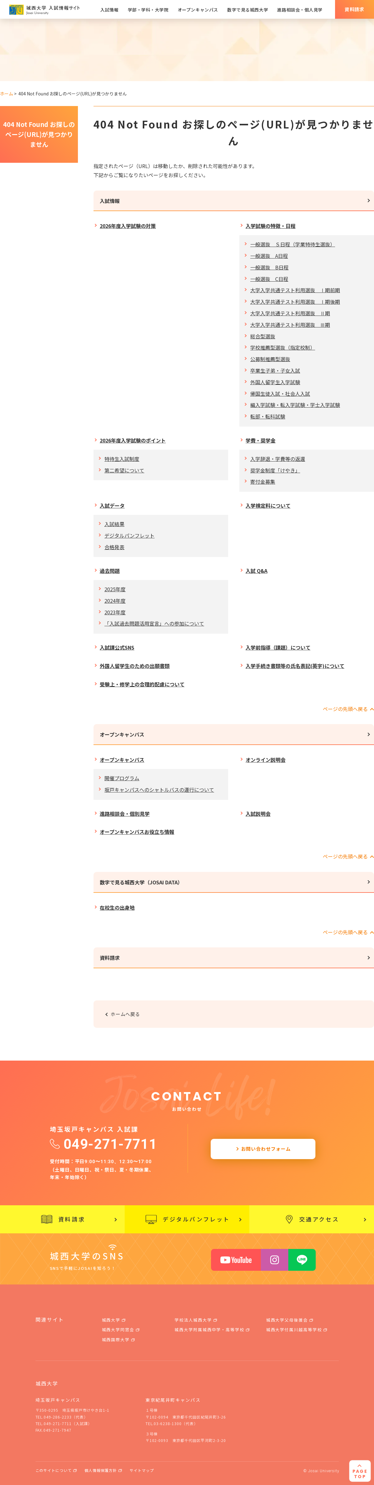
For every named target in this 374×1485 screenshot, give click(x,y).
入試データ (112, 505)
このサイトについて (54, 1470)
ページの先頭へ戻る (345, 709)
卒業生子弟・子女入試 (275, 370)
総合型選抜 (262, 336)
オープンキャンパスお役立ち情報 (137, 831)
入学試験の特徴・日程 (270, 226)
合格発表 (114, 547)
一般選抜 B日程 (269, 267)
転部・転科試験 (267, 416)
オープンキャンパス (122, 734)
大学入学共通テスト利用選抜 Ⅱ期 (290, 313)
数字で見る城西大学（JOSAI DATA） (141, 882)
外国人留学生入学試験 (275, 382)
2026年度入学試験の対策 (128, 226)
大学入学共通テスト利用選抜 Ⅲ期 (290, 324)
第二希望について (124, 470)
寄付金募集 (262, 481)
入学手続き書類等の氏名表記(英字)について (295, 666)
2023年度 (115, 612)
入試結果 (114, 524)
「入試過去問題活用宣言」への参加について (154, 623)
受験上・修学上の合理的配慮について (142, 684)
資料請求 (110, 957)
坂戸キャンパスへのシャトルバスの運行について (159, 789)
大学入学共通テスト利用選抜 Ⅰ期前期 (295, 290)
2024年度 (115, 600)
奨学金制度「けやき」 (275, 470)
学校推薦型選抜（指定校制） (282, 347)
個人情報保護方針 (100, 1470)
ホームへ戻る (125, 1014)
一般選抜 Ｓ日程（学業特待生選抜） (292, 244)
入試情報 (110, 201)
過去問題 (110, 570)
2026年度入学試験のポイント (133, 440)
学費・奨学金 (261, 440)
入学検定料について (268, 505)
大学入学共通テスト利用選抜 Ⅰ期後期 (295, 301)
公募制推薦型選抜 (270, 359)
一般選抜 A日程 (269, 255)
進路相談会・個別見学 (125, 813)
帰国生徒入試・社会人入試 (280, 393)
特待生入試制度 (121, 458)
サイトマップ (142, 1470)
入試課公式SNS (117, 647)
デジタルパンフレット (129, 535)
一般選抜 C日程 (269, 279)
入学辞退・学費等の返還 (277, 458)
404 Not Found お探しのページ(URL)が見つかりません (39, 134)
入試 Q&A (256, 570)
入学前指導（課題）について (278, 647)
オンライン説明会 (265, 759)
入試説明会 (258, 813)
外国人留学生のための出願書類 (135, 666)
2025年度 (115, 589)
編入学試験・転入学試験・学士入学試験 (295, 405)
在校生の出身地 (117, 907)
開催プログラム (121, 778)
